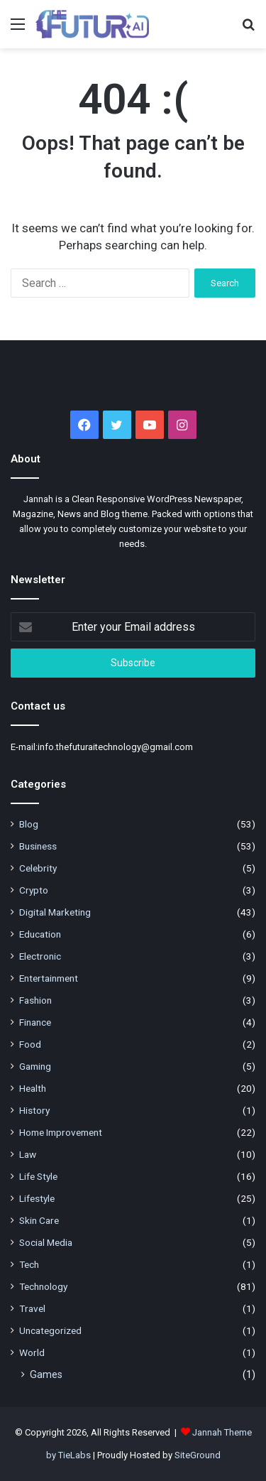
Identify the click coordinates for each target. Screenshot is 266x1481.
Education (40, 934)
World (32, 1352)
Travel (32, 1308)
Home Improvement (60, 1132)
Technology (43, 1286)
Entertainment (48, 978)
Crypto (33, 890)
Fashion (35, 1000)
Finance (35, 1022)
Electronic (40, 956)
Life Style (38, 1176)
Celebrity (38, 868)
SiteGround (197, 1455)
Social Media (45, 1242)
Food (30, 1044)
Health (32, 1088)
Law (27, 1154)
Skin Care (39, 1220)
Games (46, 1374)
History (34, 1110)
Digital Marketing (55, 912)
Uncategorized (50, 1330)
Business (38, 846)
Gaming (35, 1066)
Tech (29, 1264)
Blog (28, 824)
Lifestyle (37, 1198)
